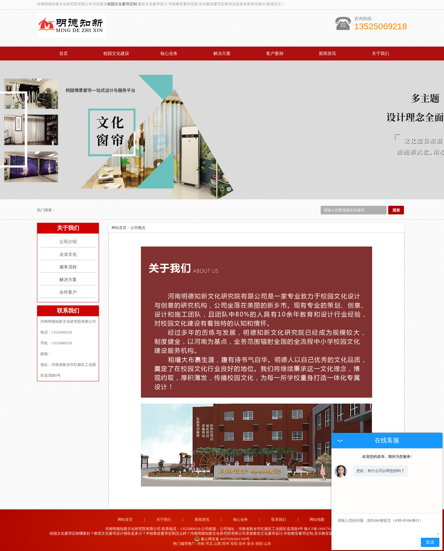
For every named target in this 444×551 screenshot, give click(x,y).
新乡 (250, 543)
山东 (267, 543)
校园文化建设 (116, 53)
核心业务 (169, 53)
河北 (209, 543)
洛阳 (259, 543)
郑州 (225, 543)
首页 (63, 53)
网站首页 (119, 228)
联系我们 (278, 519)
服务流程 (68, 267)
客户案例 (274, 53)
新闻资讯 (327, 53)
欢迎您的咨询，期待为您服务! (387, 456)
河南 (200, 543)
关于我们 (380, 53)
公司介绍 (68, 241)
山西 (217, 543)
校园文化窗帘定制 (122, 4)
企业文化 (68, 254)
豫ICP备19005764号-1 (321, 529)
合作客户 (68, 292)
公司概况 (137, 228)
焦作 (242, 543)
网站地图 (317, 519)
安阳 (234, 543)
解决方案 (222, 53)
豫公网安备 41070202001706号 (222, 539)
